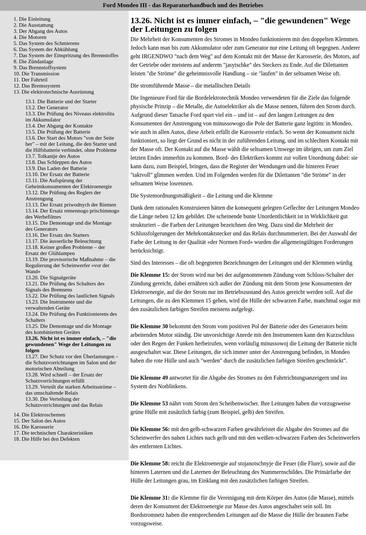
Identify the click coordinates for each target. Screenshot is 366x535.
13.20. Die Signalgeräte (50, 277)
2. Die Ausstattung (33, 25)
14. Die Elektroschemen (39, 415)
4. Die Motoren (30, 37)
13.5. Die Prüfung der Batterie (57, 132)
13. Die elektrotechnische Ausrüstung (54, 92)
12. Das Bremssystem (37, 86)
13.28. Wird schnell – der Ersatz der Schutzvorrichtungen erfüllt (64, 378)
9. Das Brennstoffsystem (40, 67)
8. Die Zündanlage (33, 61)
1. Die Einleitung (32, 19)
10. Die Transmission (36, 73)
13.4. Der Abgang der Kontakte (59, 126)
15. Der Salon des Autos (39, 421)
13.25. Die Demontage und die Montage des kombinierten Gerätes (68, 329)
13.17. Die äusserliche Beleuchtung (63, 241)
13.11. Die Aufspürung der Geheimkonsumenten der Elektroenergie (68, 183)
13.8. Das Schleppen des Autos (58, 162)
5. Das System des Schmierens (46, 43)
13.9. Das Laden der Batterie (56, 168)
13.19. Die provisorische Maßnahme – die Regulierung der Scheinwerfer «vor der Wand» (70, 265)
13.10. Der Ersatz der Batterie (57, 174)
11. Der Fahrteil (31, 79)
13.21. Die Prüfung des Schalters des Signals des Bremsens (64, 286)
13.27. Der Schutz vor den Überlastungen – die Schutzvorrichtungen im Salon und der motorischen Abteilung (71, 362)
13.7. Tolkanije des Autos (52, 156)
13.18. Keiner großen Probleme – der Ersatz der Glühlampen (65, 250)
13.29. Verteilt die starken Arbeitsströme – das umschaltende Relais (70, 390)
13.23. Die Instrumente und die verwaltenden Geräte (58, 305)
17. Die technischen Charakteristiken (53, 433)
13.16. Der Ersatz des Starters (57, 235)
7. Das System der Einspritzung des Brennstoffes (66, 55)
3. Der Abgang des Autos (40, 31)
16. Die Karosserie (34, 427)
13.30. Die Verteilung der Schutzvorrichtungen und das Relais (64, 402)
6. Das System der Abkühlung (46, 49)
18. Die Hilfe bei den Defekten (47, 439)
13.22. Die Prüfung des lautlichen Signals (70, 296)
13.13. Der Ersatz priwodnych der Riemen (70, 205)
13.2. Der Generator (46, 107)
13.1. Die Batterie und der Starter (61, 101)
